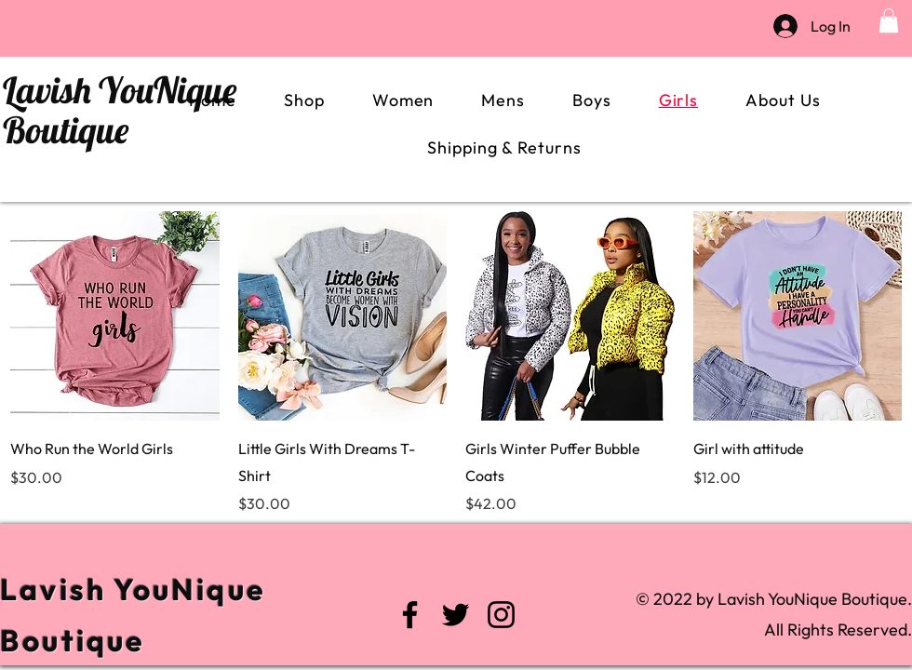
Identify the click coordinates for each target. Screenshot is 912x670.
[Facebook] (410, 614)
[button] (888, 20)
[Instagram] (501, 614)
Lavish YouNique (119, 90)
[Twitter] (455, 614)
